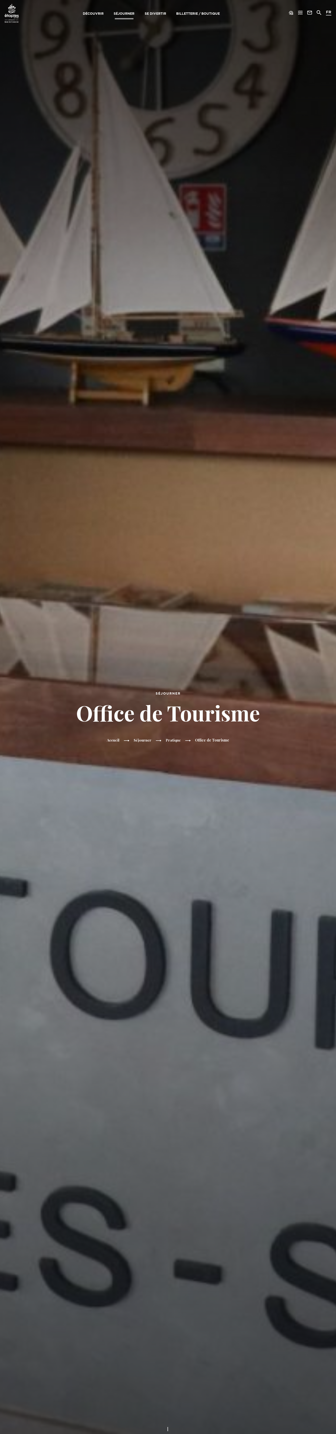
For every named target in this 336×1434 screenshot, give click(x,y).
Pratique (174, 740)
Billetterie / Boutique (198, 13)
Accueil (112, 740)
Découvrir (92, 13)
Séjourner (123, 13)
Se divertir (155, 13)
